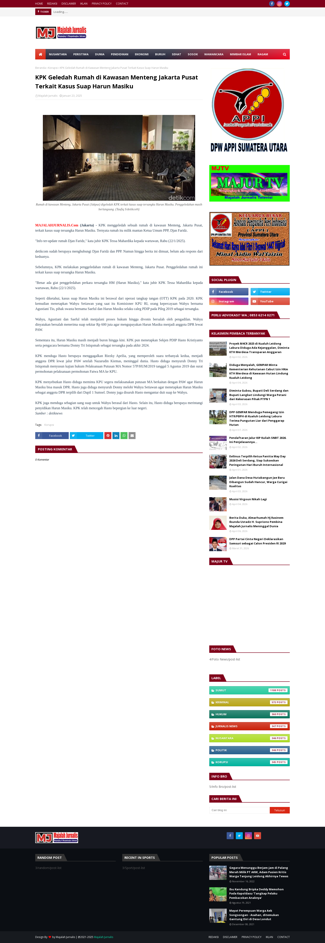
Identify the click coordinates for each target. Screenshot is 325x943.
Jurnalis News (252, 726)
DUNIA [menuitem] (99, 54)
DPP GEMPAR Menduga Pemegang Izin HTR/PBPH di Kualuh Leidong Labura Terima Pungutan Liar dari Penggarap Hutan (256, 418)
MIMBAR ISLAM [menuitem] (240, 54)
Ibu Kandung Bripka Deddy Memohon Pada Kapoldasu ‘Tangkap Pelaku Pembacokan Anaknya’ (256, 893)
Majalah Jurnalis (47, 96)
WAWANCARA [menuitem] (213, 54)
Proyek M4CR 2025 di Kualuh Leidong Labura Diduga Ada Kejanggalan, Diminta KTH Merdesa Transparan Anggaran (259, 348)
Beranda (40, 68)
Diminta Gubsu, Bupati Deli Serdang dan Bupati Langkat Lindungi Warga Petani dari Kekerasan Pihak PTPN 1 (258, 395)
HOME (39, 3)
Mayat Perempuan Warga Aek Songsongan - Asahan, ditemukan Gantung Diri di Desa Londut (254, 915)
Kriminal (252, 702)
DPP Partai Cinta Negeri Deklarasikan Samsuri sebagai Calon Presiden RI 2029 (257, 541)
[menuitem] (40, 54)
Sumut (252, 690)
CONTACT (122, 3)
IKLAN (83, 3)
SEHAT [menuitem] (176, 54)
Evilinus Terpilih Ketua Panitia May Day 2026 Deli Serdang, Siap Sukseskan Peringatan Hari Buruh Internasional (257, 460)
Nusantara (252, 738)
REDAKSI (52, 3)
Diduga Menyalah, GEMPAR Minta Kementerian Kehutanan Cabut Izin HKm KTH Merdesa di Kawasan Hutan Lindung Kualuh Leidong (258, 371)
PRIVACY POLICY (102, 3)
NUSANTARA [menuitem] (58, 54)
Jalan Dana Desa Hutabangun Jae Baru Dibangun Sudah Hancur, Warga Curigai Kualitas (258, 482)
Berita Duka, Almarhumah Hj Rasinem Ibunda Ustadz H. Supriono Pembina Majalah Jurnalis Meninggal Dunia (256, 522)
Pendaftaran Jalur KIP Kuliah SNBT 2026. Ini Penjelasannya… (257, 440)
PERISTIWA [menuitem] (81, 54)
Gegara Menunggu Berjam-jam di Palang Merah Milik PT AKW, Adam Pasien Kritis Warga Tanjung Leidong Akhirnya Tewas (258, 872)
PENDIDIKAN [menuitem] (119, 54)
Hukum (252, 714)
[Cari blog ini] (239, 810)
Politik (252, 750)
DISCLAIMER (69, 3)
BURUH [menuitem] (160, 54)
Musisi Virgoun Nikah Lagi (248, 499)
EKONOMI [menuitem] (142, 54)
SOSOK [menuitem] (193, 54)
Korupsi (53, 68)
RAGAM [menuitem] (263, 54)
